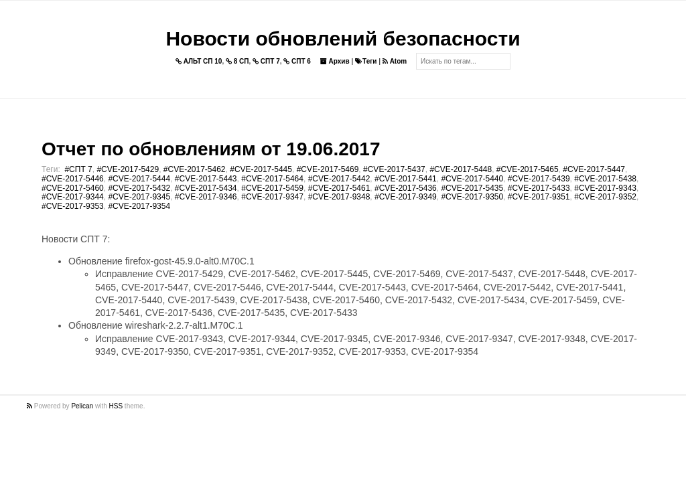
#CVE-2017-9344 (73, 197)
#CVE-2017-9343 (605, 188)
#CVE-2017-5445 (261, 169)
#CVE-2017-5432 (139, 188)
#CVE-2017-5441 (405, 178)
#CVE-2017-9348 (339, 197)
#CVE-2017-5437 (394, 169)
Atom (395, 61)
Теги (365, 61)
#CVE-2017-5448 (460, 169)
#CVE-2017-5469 (328, 169)
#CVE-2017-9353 (73, 206)
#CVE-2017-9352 (605, 197)
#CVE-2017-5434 (206, 188)
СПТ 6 (297, 61)
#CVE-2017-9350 (472, 197)
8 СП (237, 61)
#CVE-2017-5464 (272, 178)
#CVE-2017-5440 (472, 178)
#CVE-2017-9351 (539, 197)
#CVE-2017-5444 (139, 178)
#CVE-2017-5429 (127, 169)
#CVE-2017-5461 (339, 188)
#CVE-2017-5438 (605, 178)
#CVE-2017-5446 (73, 178)
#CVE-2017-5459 (272, 188)
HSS (116, 406)
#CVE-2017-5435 (472, 188)
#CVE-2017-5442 (339, 178)
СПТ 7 (266, 61)
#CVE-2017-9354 (139, 206)
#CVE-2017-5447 (594, 169)
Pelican (82, 406)
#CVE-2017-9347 (272, 197)
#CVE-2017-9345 (139, 197)
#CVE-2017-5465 (527, 169)
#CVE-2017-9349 (405, 197)
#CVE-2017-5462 (194, 169)
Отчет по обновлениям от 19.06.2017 (211, 149)
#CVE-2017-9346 (206, 197)
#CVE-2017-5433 (539, 188)
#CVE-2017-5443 (206, 178)
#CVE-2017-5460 (73, 188)
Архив (335, 61)
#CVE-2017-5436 (405, 188)
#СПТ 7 (78, 169)
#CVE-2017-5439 (539, 178)
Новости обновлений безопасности (342, 38)
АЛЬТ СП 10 (199, 61)
